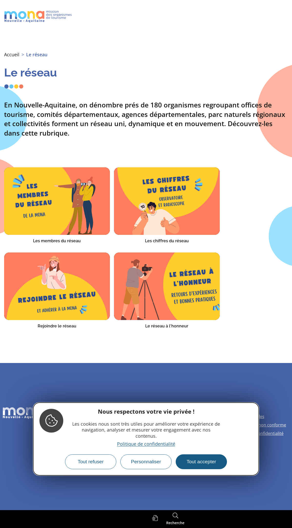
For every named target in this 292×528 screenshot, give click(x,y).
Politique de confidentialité (146, 444)
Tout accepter (201, 461)
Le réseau (36, 54)
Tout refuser (90, 461)
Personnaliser (146, 461)
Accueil (11, 54)
